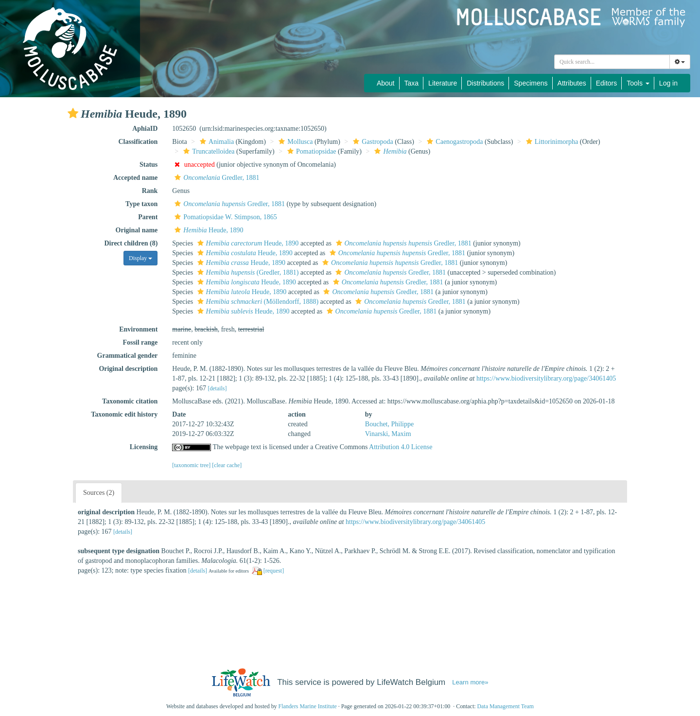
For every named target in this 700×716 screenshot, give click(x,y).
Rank (150, 190)
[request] (273, 570)
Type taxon (141, 204)
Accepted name (135, 177)
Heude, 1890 (207, 230)
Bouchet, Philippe (389, 424)
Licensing (144, 447)
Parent (148, 217)
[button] (73, 113)
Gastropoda (371, 141)
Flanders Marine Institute (308, 706)
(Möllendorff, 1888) (256, 301)
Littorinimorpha (551, 141)
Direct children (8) (131, 243)
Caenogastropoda (453, 141)
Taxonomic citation (130, 401)
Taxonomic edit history (124, 414)
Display (140, 258)
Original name (137, 230)
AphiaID (145, 128)
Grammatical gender (127, 355)
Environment (138, 329)
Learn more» (470, 682)
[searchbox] (612, 62)
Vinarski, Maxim (388, 433)
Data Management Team (505, 706)
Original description (128, 368)
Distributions (485, 83)
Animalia (215, 141)
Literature (442, 83)
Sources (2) (98, 492)
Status (149, 164)
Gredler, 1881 (215, 177)
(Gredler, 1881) (247, 272)
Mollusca (294, 141)
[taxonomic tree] (191, 465)
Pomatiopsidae (310, 151)
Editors (606, 83)
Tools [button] (638, 83)
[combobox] (612, 61)
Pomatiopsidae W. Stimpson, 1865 (224, 217)
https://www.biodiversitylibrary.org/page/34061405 (546, 378)
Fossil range (140, 342)
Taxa (411, 83)
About (386, 83)
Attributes (572, 83)
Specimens (530, 83)
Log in (668, 83)
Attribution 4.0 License (400, 447)
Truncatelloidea (207, 151)
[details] (217, 388)
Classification (138, 141)
